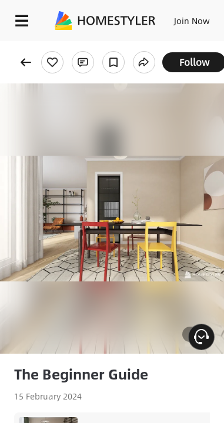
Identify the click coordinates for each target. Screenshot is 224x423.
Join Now (192, 20)
